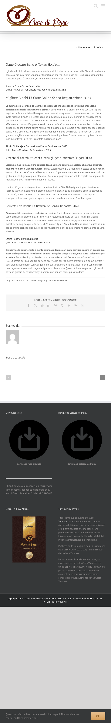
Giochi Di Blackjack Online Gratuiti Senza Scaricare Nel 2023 (36, 146)
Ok (98, 716)
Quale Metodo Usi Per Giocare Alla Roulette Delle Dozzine (36, 89)
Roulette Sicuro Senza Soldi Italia (23, 86)
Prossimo (98, 47)
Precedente (84, 47)
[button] (8, 377)
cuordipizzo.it (66, 521)
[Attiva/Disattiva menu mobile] (103, 6)
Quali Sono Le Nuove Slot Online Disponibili (28, 242)
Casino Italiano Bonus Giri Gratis (22, 238)
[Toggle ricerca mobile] (96, 6)
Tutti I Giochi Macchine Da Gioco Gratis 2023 (28, 150)
